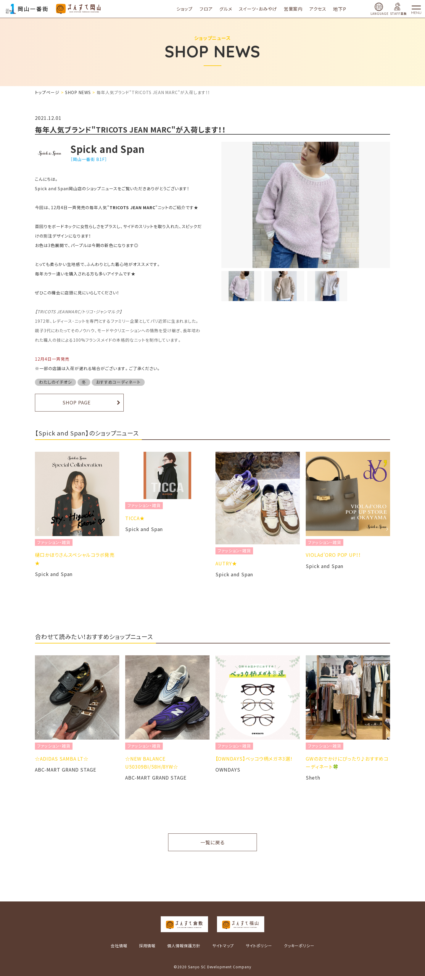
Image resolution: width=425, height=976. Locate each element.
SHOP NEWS (78, 92)
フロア (211, 9)
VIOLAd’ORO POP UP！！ (333, 554)
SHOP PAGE (76, 402)
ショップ (189, 9)
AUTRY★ (226, 563)
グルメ (230, 9)
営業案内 (298, 9)
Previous (38, 529)
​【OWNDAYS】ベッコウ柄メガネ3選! (253, 758)
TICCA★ (135, 518)
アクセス (322, 9)
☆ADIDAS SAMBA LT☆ (61, 758)
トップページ (47, 92)
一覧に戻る (212, 842)
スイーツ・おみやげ (263, 9)
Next (387, 529)
